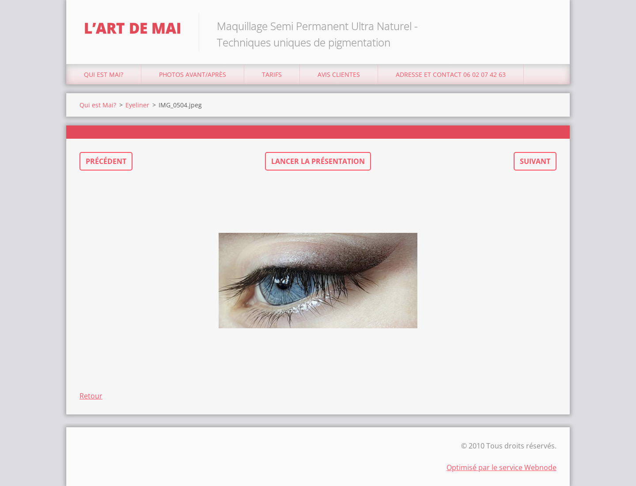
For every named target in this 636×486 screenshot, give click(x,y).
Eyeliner (137, 105)
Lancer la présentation (318, 161)
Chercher (546, 26)
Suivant (535, 161)
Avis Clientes (339, 74)
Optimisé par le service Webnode (501, 467)
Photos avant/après (192, 74)
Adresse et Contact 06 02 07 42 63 (451, 74)
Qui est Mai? (103, 74)
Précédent (106, 161)
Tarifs (272, 74)
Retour (91, 396)
